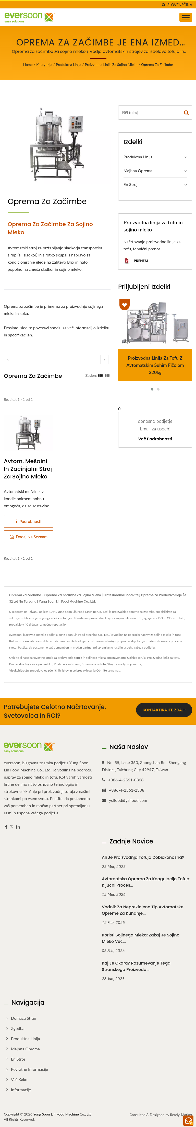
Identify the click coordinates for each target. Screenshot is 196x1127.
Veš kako (19, 1079)
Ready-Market (181, 1114)
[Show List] (107, 375)
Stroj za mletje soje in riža (124, 664)
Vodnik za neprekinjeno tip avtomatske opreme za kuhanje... (142, 910)
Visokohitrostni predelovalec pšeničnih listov (39, 670)
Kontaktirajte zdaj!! (164, 710)
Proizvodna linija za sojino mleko (111, 64)
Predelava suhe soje (67, 664)
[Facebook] (6, 827)
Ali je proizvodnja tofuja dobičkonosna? (143, 857)
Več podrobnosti (155, 439)
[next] (104, 359)
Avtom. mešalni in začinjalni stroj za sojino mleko (28, 468)
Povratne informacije (29, 1069)
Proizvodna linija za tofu (163, 658)
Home (28, 64)
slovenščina (179, 5)
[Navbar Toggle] (185, 17)
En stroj (131, 184)
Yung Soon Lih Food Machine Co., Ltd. (62, 1114)
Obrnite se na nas (108, 670)
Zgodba (17, 1028)
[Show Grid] (100, 375)
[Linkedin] (18, 827)
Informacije (21, 1089)
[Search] (149, 112)
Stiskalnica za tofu (94, 664)
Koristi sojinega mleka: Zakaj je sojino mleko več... (140, 938)
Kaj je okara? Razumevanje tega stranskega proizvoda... (136, 966)
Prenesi (136, 261)
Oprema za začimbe (157, 64)
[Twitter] (12, 827)
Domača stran (23, 1018)
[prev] (8, 359)
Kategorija (44, 64)
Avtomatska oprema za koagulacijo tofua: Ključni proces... (146, 882)
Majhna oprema (138, 170)
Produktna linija (68, 64)
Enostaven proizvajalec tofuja (126, 658)
